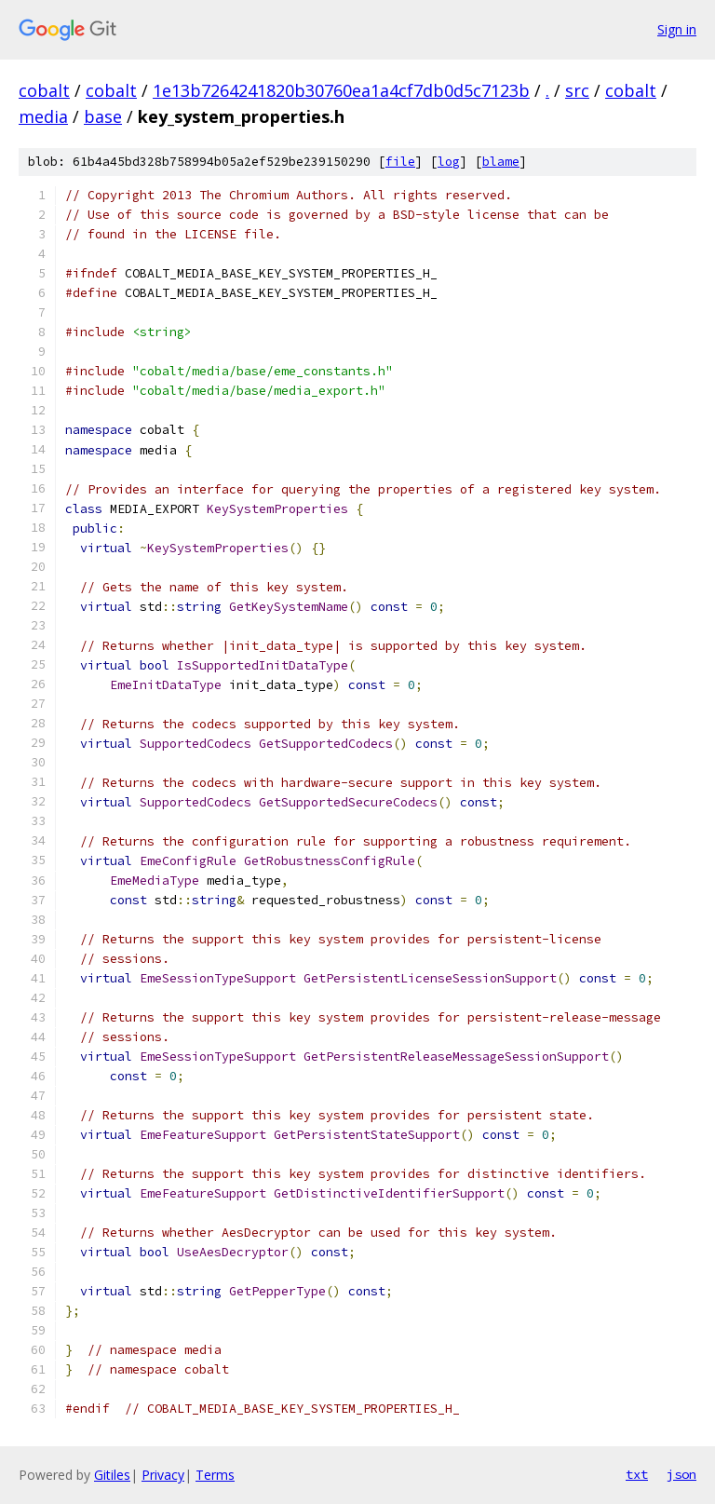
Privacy (163, 1475)
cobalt (44, 90)
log (449, 161)
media (43, 116)
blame (500, 161)
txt (637, 1474)
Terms (215, 1475)
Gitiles (112, 1475)
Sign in (676, 29)
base (103, 116)
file (400, 161)
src (577, 90)
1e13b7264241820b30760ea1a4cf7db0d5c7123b (341, 90)
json (681, 1474)
